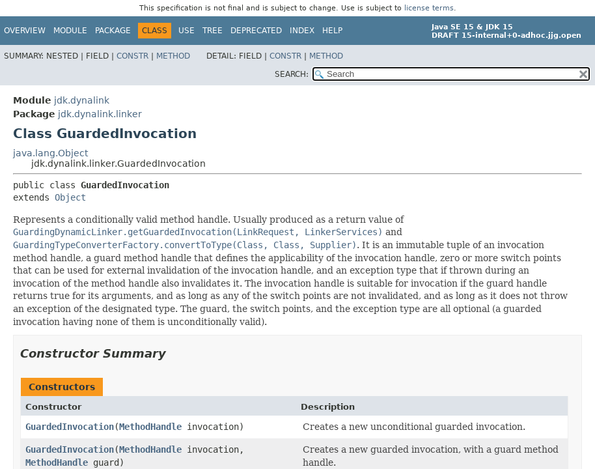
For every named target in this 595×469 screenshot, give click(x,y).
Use (186, 30)
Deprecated (256, 30)
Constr (132, 56)
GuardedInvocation (69, 426)
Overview (25, 30)
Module (70, 30)
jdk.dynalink (81, 100)
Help (332, 30)
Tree (212, 30)
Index (302, 30)
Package (113, 30)
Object (70, 197)
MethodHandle (150, 426)
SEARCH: (292, 74)
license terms (429, 8)
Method (173, 56)
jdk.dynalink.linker (100, 114)
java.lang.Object (50, 153)
